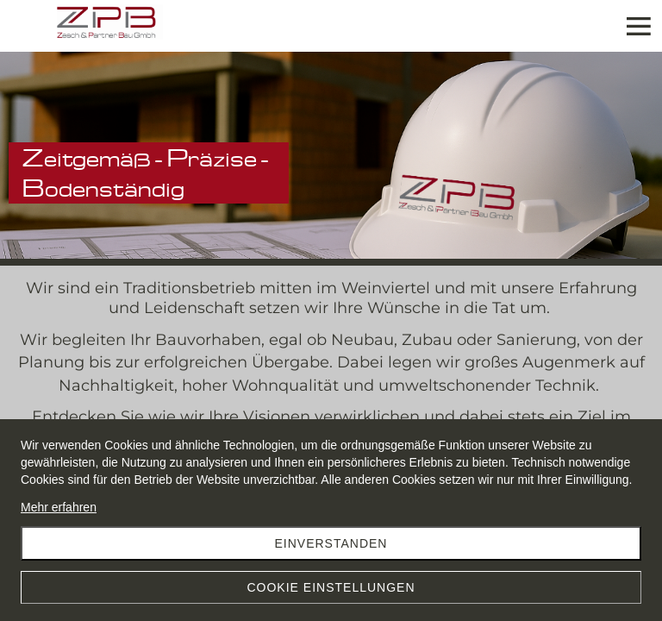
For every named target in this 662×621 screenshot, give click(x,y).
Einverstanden (331, 543)
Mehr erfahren (59, 507)
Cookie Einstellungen (331, 587)
